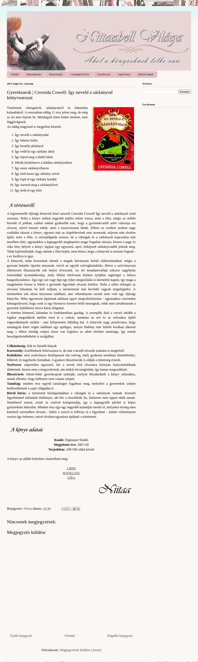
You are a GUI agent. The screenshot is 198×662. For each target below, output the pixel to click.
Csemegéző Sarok (80, 74)
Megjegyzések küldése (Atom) (80, 650)
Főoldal (15, 74)
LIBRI (71, 468)
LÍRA (71, 477)
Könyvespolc (56, 74)
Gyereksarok (103, 74)
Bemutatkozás (34, 74)
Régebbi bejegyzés (120, 636)
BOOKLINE (71, 473)
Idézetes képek (145, 74)
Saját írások (124, 74)
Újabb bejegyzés (21, 636)
